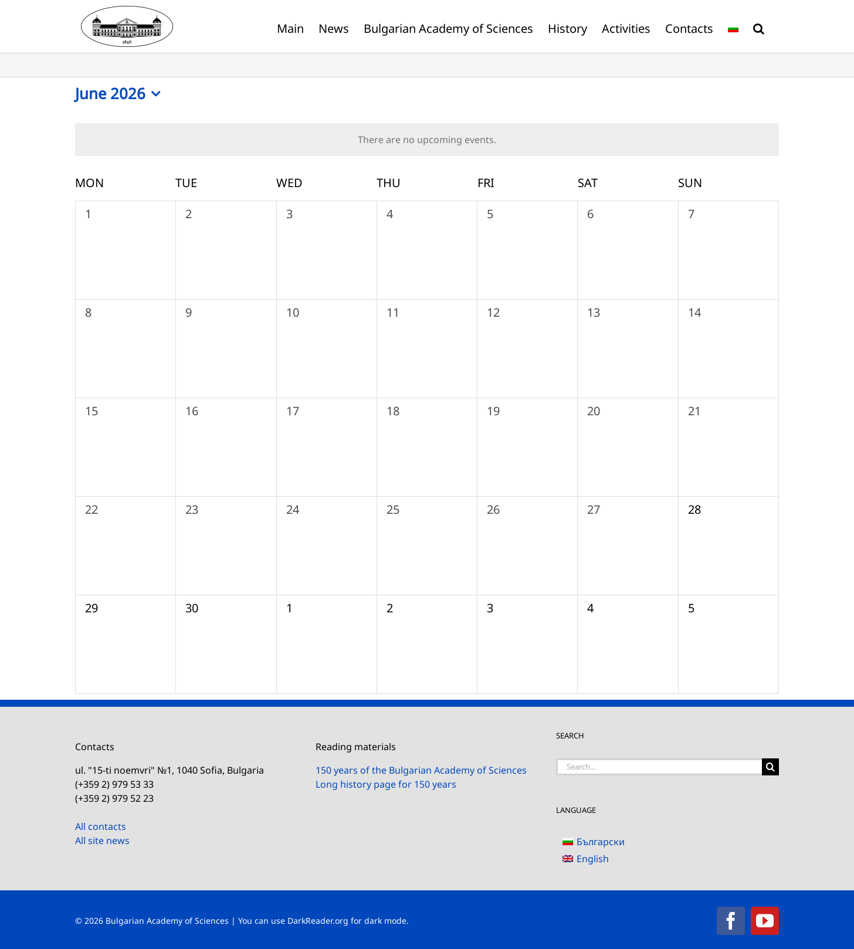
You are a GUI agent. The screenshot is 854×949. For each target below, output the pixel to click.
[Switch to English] (594, 858)
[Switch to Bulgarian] (733, 26)
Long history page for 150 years (386, 784)
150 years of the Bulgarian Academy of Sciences (421, 770)
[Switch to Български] (594, 841)
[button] (758, 26)
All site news (102, 840)
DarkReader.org (317, 920)
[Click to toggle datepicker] (120, 93)
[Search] (770, 766)
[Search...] (659, 766)
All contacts (100, 826)
